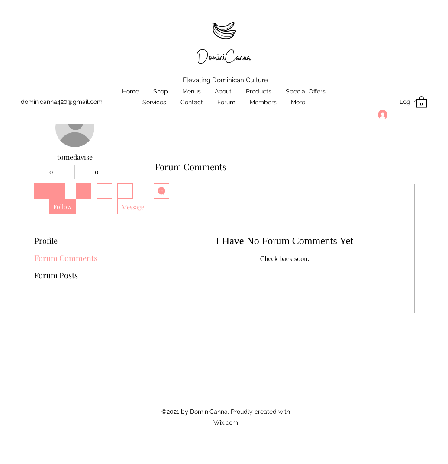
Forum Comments (65, 258)
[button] (421, 101)
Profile (46, 240)
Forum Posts (56, 275)
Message (133, 207)
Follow (62, 207)
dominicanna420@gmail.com (62, 101)
